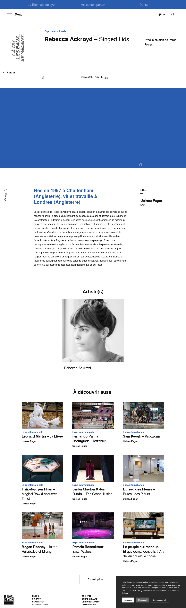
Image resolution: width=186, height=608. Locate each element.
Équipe (35, 596)
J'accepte (128, 600)
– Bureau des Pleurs (139, 491)
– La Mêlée (42, 436)
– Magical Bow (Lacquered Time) (40, 494)
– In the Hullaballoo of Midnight (39, 549)
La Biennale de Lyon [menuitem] (42, 4)
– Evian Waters (89, 549)
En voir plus (93, 579)
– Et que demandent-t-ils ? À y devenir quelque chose (143, 551)
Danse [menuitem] (144, 4)
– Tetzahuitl (89, 438)
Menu (14, 14)
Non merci (142, 600)
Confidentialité (89, 599)
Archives (86, 596)
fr (162, 14)
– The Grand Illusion (92, 491)
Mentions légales (91, 602)
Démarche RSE (89, 604)
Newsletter (38, 602)
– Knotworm (141, 436)
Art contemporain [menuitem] (93, 4)
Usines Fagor (151, 200)
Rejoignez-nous (40, 604)
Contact (36, 599)
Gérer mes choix (160, 600)
